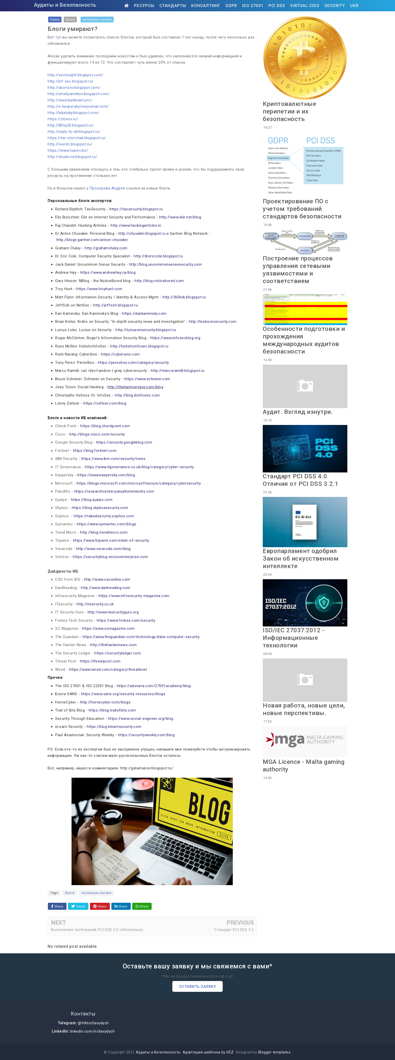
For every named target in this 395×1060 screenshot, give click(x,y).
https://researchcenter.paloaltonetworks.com (114, 491)
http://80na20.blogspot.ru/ (71, 125)
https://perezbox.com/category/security (133, 362)
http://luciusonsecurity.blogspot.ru (146, 330)
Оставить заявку (197, 986)
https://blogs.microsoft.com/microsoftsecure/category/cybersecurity (139, 483)
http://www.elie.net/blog (180, 217)
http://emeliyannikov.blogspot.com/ (79, 94)
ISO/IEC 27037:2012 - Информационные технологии (293, 638)
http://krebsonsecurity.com (213, 321)
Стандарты (172, 5)
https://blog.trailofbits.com (112, 710)
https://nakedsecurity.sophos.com (104, 516)
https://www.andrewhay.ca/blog (108, 272)
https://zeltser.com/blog (104, 403)
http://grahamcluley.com (106, 248)
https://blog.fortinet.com (95, 450)
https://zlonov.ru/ (63, 119)
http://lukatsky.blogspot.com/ (74, 112)
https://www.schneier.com (147, 379)
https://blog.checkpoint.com (105, 426)
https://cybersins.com (120, 354)
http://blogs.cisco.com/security (97, 434)
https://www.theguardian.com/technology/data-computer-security (141, 637)
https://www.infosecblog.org (175, 338)
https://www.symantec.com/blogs (107, 524)
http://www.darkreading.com (105, 587)
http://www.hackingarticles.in (136, 225)
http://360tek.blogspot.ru (184, 297)
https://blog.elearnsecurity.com (114, 726)
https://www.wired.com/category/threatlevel (108, 669)
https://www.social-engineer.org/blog (140, 718)
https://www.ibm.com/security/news (113, 458)
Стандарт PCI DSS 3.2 (233, 929)
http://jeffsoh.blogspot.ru (115, 305)
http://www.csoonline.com (107, 579)
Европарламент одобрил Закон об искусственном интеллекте (301, 558)
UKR (354, 5)
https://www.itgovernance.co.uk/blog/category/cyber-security (139, 467)
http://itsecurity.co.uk (95, 604)
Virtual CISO (304, 5)
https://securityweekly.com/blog (146, 735)
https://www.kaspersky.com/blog (106, 475)
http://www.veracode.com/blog (103, 548)
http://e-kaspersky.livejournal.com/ (78, 106)
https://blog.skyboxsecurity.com (100, 507)
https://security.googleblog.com (124, 442)
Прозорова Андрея (107, 188)
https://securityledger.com (117, 653)
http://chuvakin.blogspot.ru (142, 233)
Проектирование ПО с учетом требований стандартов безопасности (302, 209)
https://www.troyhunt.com (99, 289)
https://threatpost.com (100, 661)
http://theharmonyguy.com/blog (135, 387)
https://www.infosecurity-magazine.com (134, 596)
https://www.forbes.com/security (126, 620)
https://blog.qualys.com (92, 499)
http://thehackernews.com (113, 645)
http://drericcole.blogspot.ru (158, 256)
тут (58, 37)
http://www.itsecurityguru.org (113, 612)
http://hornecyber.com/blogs (105, 702)
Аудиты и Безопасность (65, 5)
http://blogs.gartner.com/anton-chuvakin (92, 240)
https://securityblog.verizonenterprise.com (110, 557)
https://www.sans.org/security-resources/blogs (123, 694)
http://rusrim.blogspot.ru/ (70, 144)
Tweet (78, 906)
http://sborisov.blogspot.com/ (74, 87)
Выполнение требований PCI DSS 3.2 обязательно (97, 929)
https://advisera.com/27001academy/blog (154, 686)
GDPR (231, 5)
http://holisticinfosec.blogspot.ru (139, 346)
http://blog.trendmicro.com (103, 532)
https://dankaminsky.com (144, 313)
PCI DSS (277, 5)
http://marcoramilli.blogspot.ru (178, 370)
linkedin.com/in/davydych (92, 1031)
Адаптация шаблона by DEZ (208, 1052)
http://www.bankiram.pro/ (70, 100)
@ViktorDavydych (93, 1023)
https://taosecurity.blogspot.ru (136, 209)
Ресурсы (144, 5)
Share (57, 906)
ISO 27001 (253, 5)
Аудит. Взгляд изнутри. (298, 411)
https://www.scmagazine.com (108, 628)
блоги (70, 893)
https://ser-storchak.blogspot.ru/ (77, 138)
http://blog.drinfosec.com (137, 395)
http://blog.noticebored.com (159, 281)
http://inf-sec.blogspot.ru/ (71, 81)
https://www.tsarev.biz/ (68, 150)
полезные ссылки (96, 893)
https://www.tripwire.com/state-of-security (111, 540)
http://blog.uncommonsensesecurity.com (165, 264)
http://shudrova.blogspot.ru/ (72, 156)
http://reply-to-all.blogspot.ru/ (74, 131)
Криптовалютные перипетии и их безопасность (289, 111)
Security (334, 5)
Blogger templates (274, 1052)
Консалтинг (205, 5)
